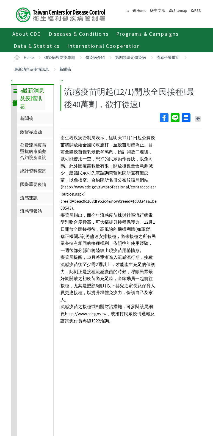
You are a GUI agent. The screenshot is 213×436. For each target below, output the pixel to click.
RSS (197, 10)
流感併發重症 (167, 57)
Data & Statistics (37, 46)
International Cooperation (103, 46)
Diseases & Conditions (79, 34)
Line (174, 117)
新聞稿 (65, 69)
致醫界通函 (31, 132)
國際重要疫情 (33, 184)
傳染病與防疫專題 (59, 57)
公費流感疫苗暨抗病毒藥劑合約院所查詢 (33, 151)
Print (185, 117)
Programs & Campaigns (147, 34)
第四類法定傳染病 (130, 57)
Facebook (163, 117)
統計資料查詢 (33, 171)
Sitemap (180, 10)
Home (141, 10)
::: (12, 80)
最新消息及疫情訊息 (31, 69)
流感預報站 (31, 211)
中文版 (159, 10)
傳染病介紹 (95, 57)
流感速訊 (29, 198)
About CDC (26, 34)
